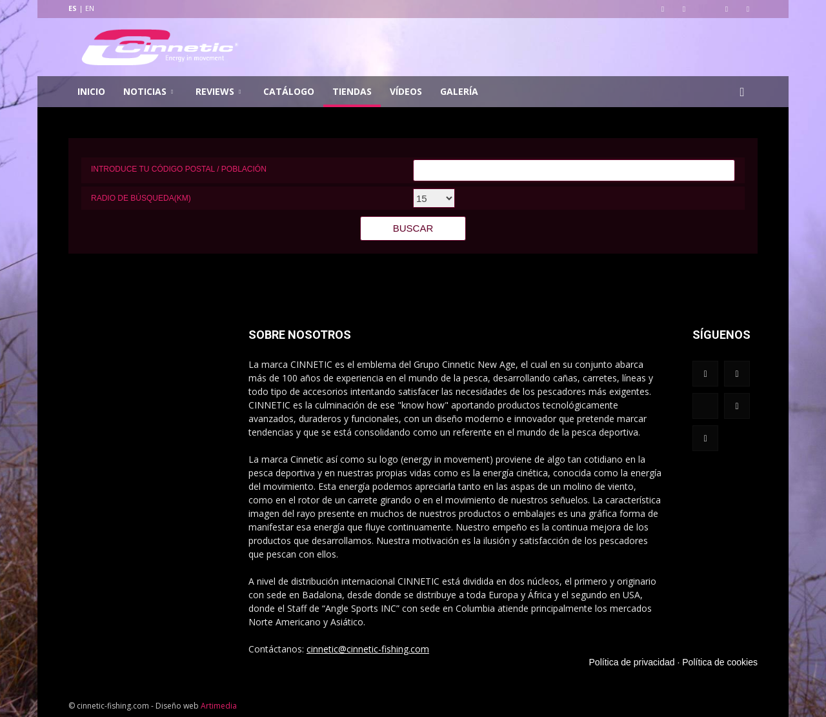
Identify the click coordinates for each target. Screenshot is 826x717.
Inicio (91, 91)
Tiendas (352, 91)
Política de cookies (720, 662)
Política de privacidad (632, 662)
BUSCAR (413, 228)
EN (89, 8)
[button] (742, 91)
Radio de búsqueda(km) (141, 198)
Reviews (218, 91)
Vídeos (406, 91)
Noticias (148, 91)
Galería (459, 91)
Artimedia (219, 705)
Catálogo (288, 91)
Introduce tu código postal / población (179, 169)
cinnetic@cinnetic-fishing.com (368, 649)
